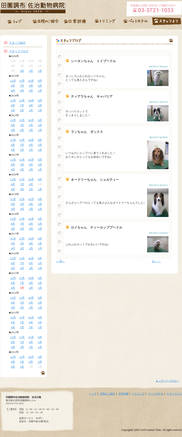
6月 (31, 85)
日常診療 (123, 393)
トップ (93, 393)
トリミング (138, 393)
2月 (31, 70)
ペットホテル (155, 393)
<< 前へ (60, 261)
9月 (40, 80)
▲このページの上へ (167, 380)
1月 (40, 70)
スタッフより (174, 393)
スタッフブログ (18, 51)
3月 (22, 70)
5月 (40, 85)
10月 (31, 80)
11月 (22, 80)
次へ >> (156, 261)
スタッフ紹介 (17, 42)
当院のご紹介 (107, 393)
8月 (13, 85)
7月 (22, 85)
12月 (13, 80)
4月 (13, 90)
